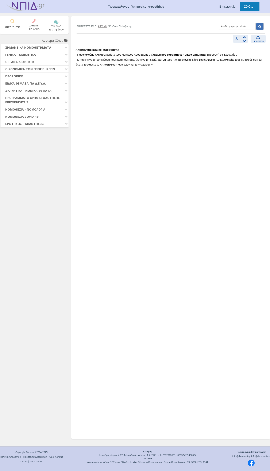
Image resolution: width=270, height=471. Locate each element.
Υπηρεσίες (138, 6)
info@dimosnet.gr (241, 456)
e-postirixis (156, 6)
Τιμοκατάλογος (118, 6)
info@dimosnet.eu (260, 456)
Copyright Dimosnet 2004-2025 (31, 452)
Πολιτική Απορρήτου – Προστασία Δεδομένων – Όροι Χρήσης (31, 457)
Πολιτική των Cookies (31, 461)
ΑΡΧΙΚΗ (102, 26)
